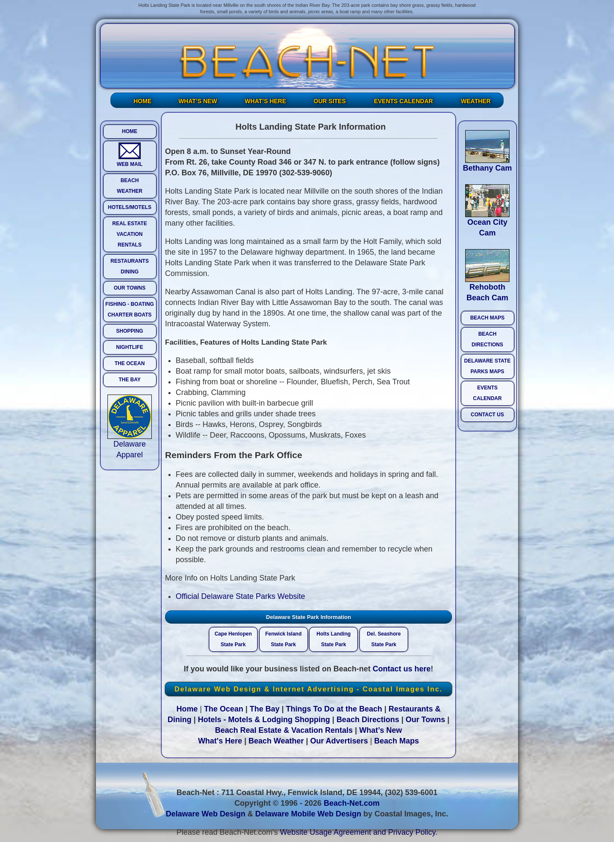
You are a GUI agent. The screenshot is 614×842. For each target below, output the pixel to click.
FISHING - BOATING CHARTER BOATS (129, 309)
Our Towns (425, 719)
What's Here (220, 741)
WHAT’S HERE (265, 101)
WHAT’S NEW (197, 101)
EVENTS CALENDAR (403, 101)
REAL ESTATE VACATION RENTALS (129, 234)
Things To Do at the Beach (334, 709)
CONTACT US (487, 415)
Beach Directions (367, 719)
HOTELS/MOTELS (129, 207)
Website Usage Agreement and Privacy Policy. (359, 832)
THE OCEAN (130, 363)
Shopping (312, 719)
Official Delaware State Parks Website (240, 596)
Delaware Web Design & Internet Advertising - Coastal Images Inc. (308, 689)
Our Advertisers (339, 741)
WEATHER (476, 101)
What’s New (380, 730)
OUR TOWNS (129, 288)
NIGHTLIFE (129, 347)
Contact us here (402, 669)
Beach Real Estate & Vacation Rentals (284, 730)
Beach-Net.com (351, 803)
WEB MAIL (130, 154)
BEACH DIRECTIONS (487, 339)
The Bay (264, 709)
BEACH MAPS (487, 318)
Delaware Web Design (206, 814)
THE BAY (130, 380)
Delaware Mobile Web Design (308, 814)
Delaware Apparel (129, 445)
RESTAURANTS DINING (129, 266)
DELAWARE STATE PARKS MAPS (487, 366)
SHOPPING (129, 331)
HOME (142, 101)
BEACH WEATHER (129, 185)
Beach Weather (276, 741)
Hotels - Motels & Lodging (245, 719)
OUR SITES (330, 101)
